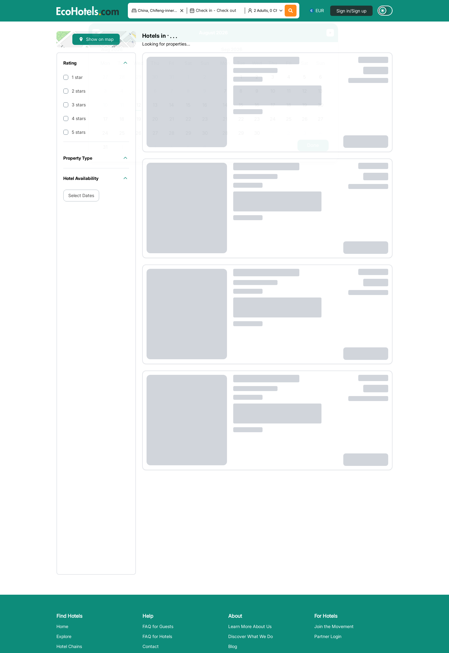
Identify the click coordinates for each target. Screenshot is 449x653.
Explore (63, 636)
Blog (232, 646)
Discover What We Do (250, 636)
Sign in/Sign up (351, 10)
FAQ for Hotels (157, 636)
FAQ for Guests (157, 626)
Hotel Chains (69, 646)
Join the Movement (334, 626)
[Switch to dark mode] (385, 11)
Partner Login (327, 636)
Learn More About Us (250, 626)
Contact (150, 646)
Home (62, 626)
